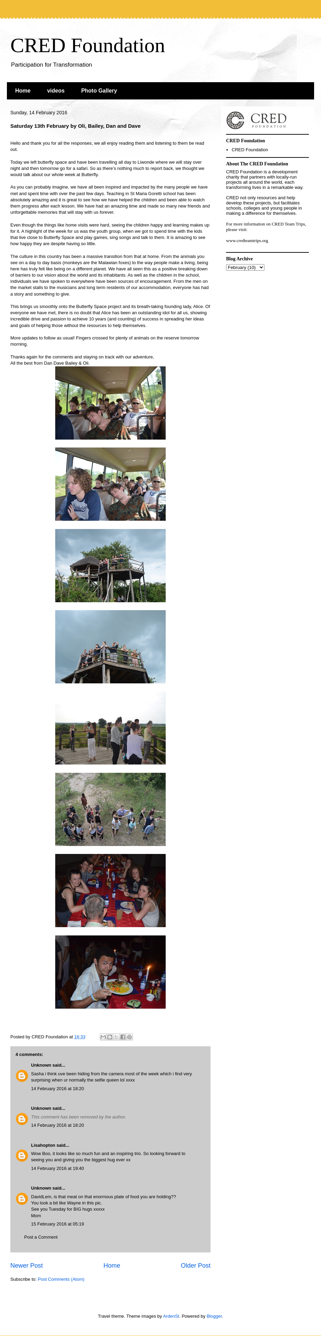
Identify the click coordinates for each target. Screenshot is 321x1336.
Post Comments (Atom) (61, 1279)
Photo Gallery (99, 91)
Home (22, 91)
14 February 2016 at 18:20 (57, 1088)
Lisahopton (43, 1145)
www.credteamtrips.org (247, 240)
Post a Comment (41, 1237)
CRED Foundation (87, 45)
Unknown (41, 1065)
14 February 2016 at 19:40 (57, 1168)
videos (56, 91)
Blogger (214, 1316)
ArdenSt (171, 1316)
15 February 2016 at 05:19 (57, 1224)
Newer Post (26, 1265)
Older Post (196, 1265)
